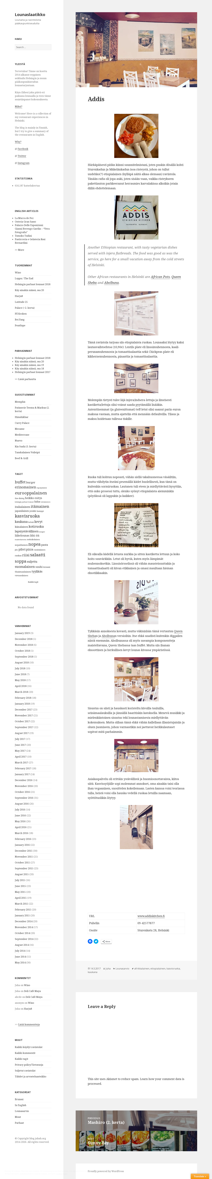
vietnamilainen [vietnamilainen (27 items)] (21, 575)
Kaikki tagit (33, 582)
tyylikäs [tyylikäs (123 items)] (37, 571)
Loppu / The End (24, 278)
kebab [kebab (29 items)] (31, 522)
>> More (19, 249)
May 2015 (20, 892)
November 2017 (24, 715)
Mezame (19, 428)
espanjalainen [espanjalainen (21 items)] (42, 488)
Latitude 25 (21, 302)
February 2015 (23, 909)
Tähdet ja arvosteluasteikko (30, 1076)
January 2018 (22, 703)
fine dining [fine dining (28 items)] (19, 498)
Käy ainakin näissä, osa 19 (29, 365)
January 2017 (22, 774)
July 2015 (20, 880)
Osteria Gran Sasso (25, 221)
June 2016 (20, 815)
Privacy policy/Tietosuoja (29, 1064)
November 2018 (24, 644)
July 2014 (20, 950)
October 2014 (22, 933)
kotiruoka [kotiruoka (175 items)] (36, 526)
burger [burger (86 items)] (30, 482)
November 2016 (24, 786)
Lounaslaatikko (30, 14)
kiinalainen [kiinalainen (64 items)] (21, 526)
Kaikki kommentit (25, 1053)
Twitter (22, 156)
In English (20, 1105)
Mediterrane (22, 434)
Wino (18, 272)
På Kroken (21, 313)
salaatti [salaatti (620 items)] (37, 555)
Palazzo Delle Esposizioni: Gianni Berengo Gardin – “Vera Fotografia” (32, 229)
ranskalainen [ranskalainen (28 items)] (39, 550)
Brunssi (19, 1099)
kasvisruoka (173, 968)
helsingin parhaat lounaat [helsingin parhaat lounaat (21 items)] (24, 502)
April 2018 (20, 686)
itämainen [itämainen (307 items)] (40, 506)
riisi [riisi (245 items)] (26, 555)
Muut (18, 1117)
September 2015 (24, 868)
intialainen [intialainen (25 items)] (45, 502)
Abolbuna (111, 282)
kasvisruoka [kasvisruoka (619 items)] (27, 516)
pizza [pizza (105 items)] (29, 549)
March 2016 (21, 833)
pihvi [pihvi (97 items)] (22, 549)
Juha (108, 968)
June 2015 (20, 886)
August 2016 (22, 803)
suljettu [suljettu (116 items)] (32, 562)
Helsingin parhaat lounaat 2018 (32, 284)
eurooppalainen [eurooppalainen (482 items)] (31, 493)
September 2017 (24, 727)
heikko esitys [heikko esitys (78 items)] (33, 498)
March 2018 (21, 692)
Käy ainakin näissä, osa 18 (29, 368)
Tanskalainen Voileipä (27, 452)
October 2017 (22, 721)
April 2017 (20, 756)
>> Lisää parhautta (25, 379)
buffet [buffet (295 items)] (20, 481)
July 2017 (20, 739)
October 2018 (22, 650)
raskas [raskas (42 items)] (18, 555)
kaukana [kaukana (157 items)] (21, 521)
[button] (136, 49)
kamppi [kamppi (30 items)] (40, 511)
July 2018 (20, 668)
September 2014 (24, 939)
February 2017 (23, 768)
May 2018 (20, 680)
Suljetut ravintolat (25, 1070)
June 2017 (20, 744)
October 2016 (22, 792)
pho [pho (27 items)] (16, 550)
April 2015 (20, 897)
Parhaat (19, 1122)
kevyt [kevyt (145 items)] (38, 521)
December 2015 (23, 850)
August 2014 (22, 944)
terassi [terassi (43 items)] (46, 566)
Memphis (20, 401)
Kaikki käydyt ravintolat (28, 1047)
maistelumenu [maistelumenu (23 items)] (20, 539)
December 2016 (23, 780)
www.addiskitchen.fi (151, 916)
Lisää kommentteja (29, 1024)
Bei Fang (20, 319)
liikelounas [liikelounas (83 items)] (22, 535)
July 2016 (20, 809)
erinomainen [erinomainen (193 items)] (25, 487)
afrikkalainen (141, 968)
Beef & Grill (21, 458)
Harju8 (19, 296)
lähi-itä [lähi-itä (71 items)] (34, 535)
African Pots (160, 276)
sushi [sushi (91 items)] (39, 567)
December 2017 (23, 709)
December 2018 (23, 639)
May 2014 (20, 962)
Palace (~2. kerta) (24, 307)
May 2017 (20, 750)
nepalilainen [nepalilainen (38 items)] (21, 545)
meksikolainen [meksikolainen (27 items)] (33, 539)
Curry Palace (22, 423)
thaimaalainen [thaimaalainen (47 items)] (23, 571)
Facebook (23, 148)
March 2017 (21, 762)
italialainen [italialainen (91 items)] (22, 507)
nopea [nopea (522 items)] (34, 544)
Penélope (20, 325)
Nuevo (18, 440)
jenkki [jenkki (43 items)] (32, 510)
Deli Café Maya (32, 991)
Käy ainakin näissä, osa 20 (29, 290)
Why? (18, 141)
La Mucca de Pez (24, 218)
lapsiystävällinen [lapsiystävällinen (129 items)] (27, 531)
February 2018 (23, 697)
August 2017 (22, 733)
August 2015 (22, 874)
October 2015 (22, 862)
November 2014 (24, 927)
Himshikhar (21, 417)
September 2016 (24, 797)
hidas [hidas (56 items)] (37, 501)
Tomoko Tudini (23, 235)
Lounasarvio (22, 1111)
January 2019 (22, 633)
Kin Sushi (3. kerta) (25, 446)
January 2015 (22, 915)
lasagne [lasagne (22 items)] (42, 532)
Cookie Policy (62, 1174)
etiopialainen (157, 968)
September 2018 (24, 656)
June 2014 (20, 956)
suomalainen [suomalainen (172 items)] (25, 566)
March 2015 (21, 903)
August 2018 (22, 662)
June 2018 (20, 674)
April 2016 (20, 827)
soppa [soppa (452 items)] (20, 561)
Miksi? (18, 106)
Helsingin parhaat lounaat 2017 (32, 372)
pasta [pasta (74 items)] (44, 544)
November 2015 (24, 856)
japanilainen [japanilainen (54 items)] (22, 511)
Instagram (23, 163)
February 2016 (23, 839)
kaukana (92, 972)
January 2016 (22, 844)
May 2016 (20, 821)
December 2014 (23, 921)
